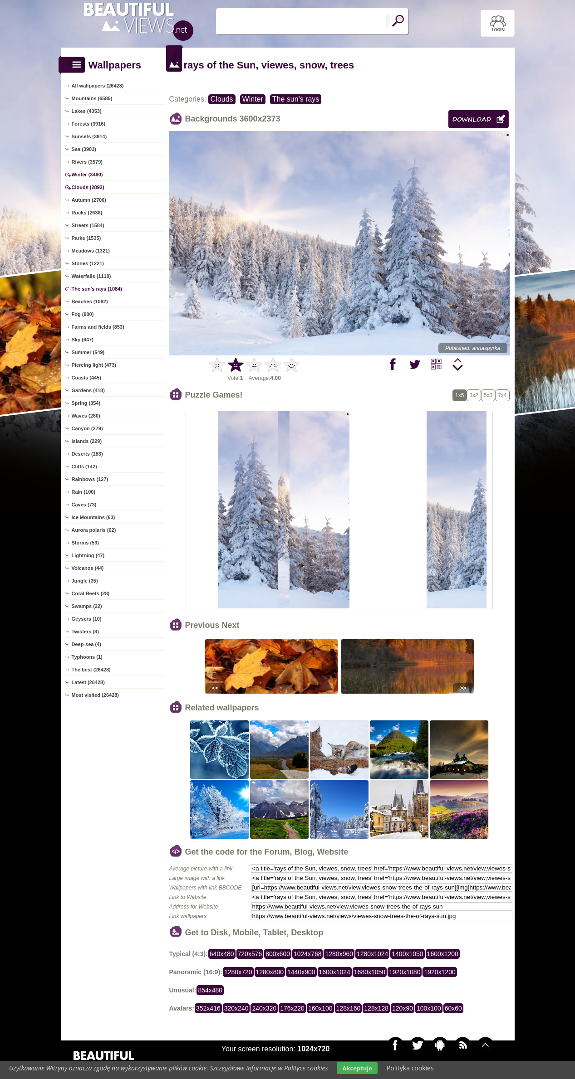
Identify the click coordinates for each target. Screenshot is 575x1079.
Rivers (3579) (87, 162)
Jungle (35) (85, 580)
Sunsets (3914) (89, 136)
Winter (252, 99)
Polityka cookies (410, 1068)
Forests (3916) (89, 123)
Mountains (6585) (92, 98)
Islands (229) (87, 441)
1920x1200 (439, 972)
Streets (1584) (88, 225)
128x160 (348, 1008)
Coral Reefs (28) (91, 593)
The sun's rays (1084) (97, 289)
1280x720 (238, 972)
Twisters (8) (85, 631)
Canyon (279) (87, 428)
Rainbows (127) (90, 479)
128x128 (376, 1008)
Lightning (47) (88, 555)
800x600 (277, 953)
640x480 (222, 953)
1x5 (459, 395)
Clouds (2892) (88, 187)
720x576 (250, 953)
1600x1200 (442, 953)
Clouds (222, 99)
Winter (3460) (87, 174)
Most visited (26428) (95, 695)
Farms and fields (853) (98, 327)
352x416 (208, 1008)
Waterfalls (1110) (91, 276)
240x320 (264, 1008)
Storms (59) (85, 542)
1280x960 (339, 953)
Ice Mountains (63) (93, 517)
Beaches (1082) (90, 301)
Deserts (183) (87, 454)
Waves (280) (86, 415)
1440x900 (301, 972)
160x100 (320, 1008)
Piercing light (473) (94, 365)
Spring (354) (86, 403)
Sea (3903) (84, 149)
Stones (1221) (88, 263)
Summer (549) (88, 352)
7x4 (502, 395)
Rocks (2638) (87, 212)
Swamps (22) (87, 606)
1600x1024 (334, 972)
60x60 (453, 1008)
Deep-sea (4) (86, 644)
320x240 (236, 1008)
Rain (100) (84, 492)
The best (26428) (91, 669)
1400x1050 (407, 953)
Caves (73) (84, 504)
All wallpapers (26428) (98, 85)
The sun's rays (295, 99)
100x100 (429, 1008)
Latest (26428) (88, 682)
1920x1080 (404, 972)
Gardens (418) (88, 390)
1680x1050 (369, 972)
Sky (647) (82, 339)
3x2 (473, 395)
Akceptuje (357, 1068)
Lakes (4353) (87, 111)
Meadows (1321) (91, 250)
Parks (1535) (86, 238)
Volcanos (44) (88, 568)
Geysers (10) (87, 619)
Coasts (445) (86, 377)
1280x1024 (372, 953)
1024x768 (308, 953)
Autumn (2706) (89, 200)
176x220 (292, 1008)
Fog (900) (83, 314)
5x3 (488, 395)
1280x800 (270, 972)
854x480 (210, 990)
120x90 (402, 1008)
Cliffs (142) (84, 466)
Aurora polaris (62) (94, 530)
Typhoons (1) (87, 657)
